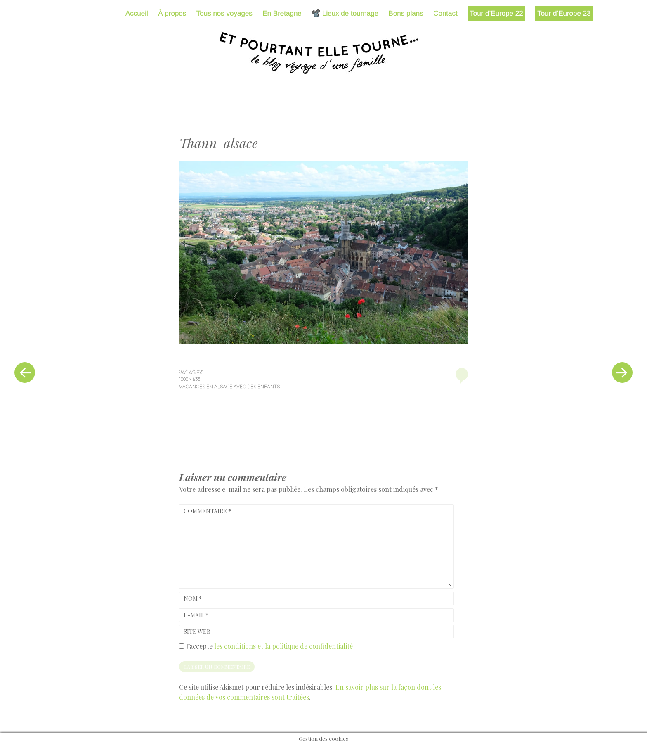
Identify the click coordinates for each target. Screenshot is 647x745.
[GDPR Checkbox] (181, 646)
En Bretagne (282, 13)
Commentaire (207, 511)
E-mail (196, 615)
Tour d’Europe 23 (563, 13)
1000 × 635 (189, 379)
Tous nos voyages (224, 13)
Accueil (136, 13)
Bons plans (406, 13)
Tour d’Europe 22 (496, 13)
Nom (193, 599)
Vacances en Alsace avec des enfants (229, 386)
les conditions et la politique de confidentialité (283, 646)
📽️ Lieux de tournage (345, 13)
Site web (197, 632)
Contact (445, 13)
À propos (172, 13)
